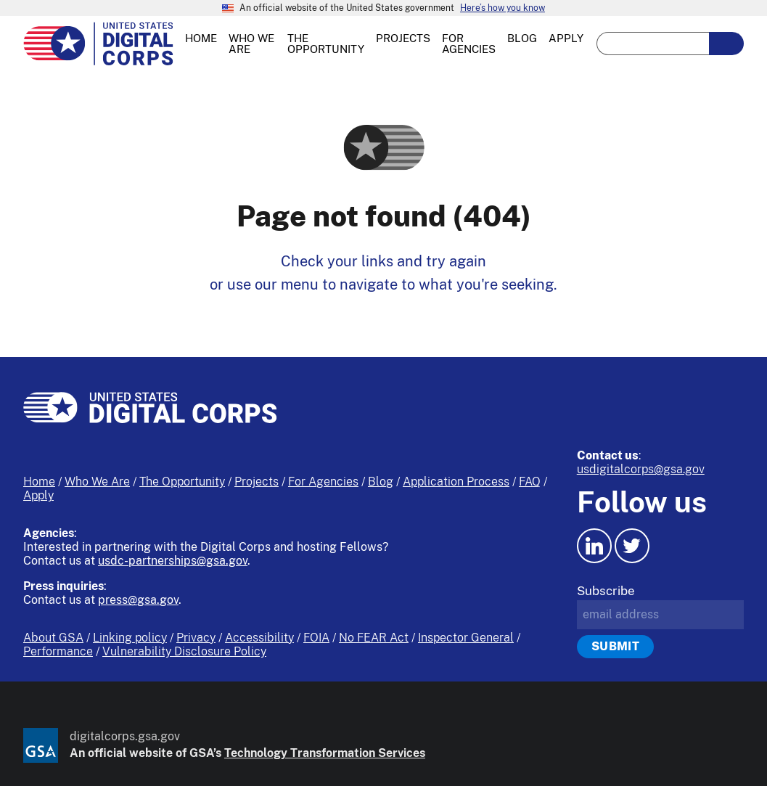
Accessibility (259, 637)
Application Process (456, 481)
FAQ (530, 481)
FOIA (316, 637)
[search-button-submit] (726, 43)
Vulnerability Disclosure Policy (184, 651)
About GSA (53, 637)
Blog (380, 481)
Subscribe (606, 591)
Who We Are (97, 481)
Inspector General (466, 637)
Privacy (196, 637)
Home (39, 481)
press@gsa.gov (138, 600)
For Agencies (323, 481)
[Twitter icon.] (632, 545)
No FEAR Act (374, 637)
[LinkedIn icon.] (594, 545)
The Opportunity (182, 481)
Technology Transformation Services (324, 753)
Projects (256, 481)
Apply (38, 495)
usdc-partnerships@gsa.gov (172, 561)
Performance (58, 651)
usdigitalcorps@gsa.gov (641, 469)
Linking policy (130, 637)
